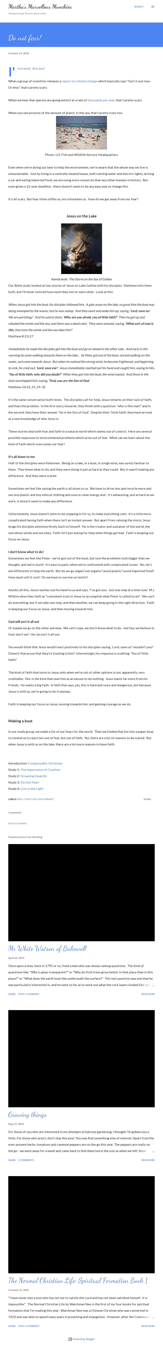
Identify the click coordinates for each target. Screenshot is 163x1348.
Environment (45, 799)
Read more (148, 994)
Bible (20, 799)
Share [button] (147, 799)
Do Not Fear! (30, 782)
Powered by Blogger (81, 1339)
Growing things (27, 1114)
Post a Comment (17, 823)
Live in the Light (31, 788)
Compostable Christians (45, 763)
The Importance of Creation (40, 769)
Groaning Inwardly (34, 776)
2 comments (26, 1160)
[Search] (138, 7)
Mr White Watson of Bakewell (47, 948)
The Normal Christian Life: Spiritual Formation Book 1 (78, 1280)
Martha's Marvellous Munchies (40, 6)
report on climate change (79, 81)
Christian (30, 799)
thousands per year (101, 100)
